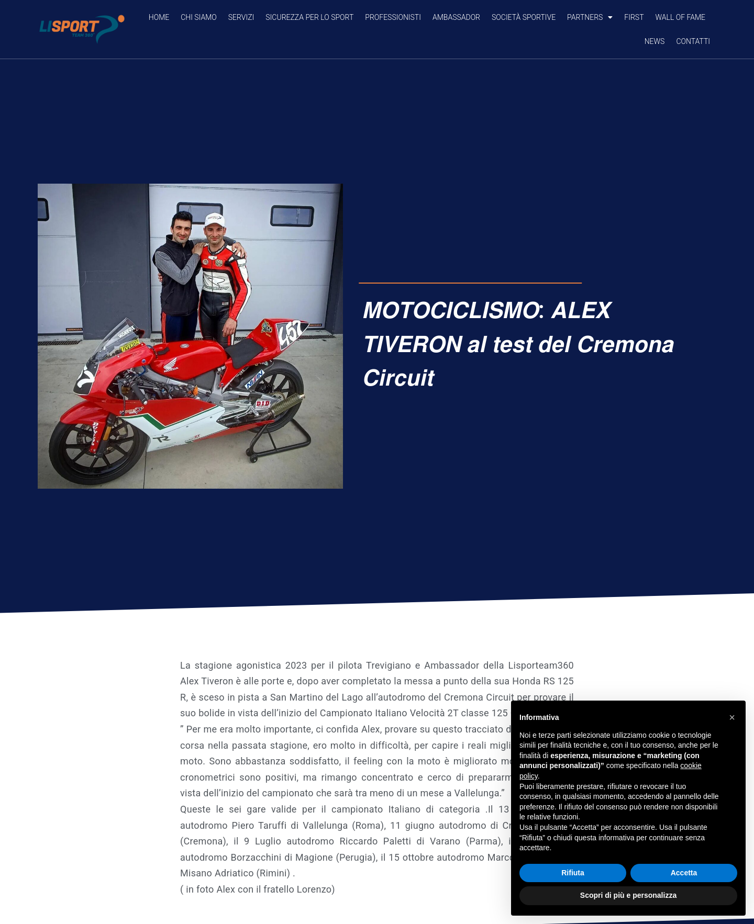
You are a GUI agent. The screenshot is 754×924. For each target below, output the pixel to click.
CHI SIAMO (199, 17)
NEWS (655, 41)
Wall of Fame (680, 17)
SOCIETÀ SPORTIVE (524, 17)
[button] (732, 717)
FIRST (634, 17)
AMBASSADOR (456, 17)
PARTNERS (590, 17)
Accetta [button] (684, 873)
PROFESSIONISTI (393, 17)
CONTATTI (693, 41)
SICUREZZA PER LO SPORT (309, 17)
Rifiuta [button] (572, 873)
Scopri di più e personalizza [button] (628, 895)
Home (159, 17)
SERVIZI (241, 17)
